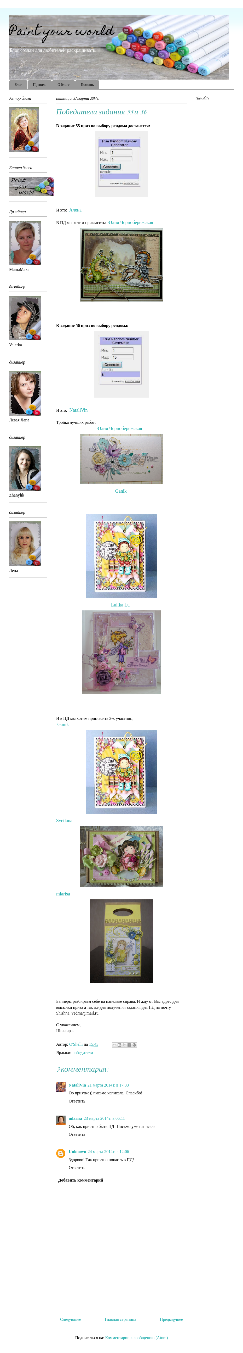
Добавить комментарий (80, 1180)
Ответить (77, 1101)
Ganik (121, 491)
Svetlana (66, 820)
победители (82, 1052)
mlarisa (64, 894)
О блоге (63, 85)
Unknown (77, 1151)
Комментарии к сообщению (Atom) (136, 1337)
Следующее (70, 1319)
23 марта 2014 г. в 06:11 (104, 1118)
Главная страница (120, 1319)
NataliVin (79, 410)
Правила (40, 85)
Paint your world (61, 32)
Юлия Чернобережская (130, 222)
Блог (18, 85)
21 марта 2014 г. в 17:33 (108, 1085)
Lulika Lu (120, 605)
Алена (76, 210)
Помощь (87, 85)
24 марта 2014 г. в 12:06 (108, 1151)
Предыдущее (171, 1319)
